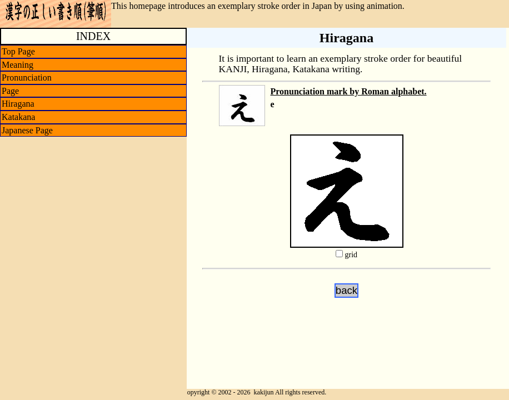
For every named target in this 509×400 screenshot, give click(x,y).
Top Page (18, 51)
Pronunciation (27, 77)
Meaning (17, 64)
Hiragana (18, 103)
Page (10, 91)
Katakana (18, 117)
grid (351, 255)
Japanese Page (27, 130)
